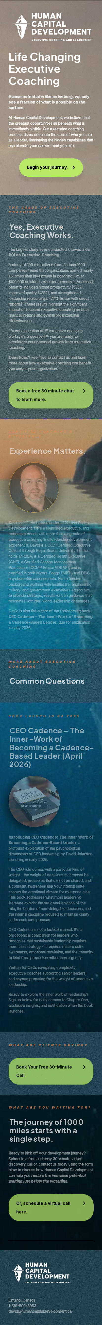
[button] (51, 167)
